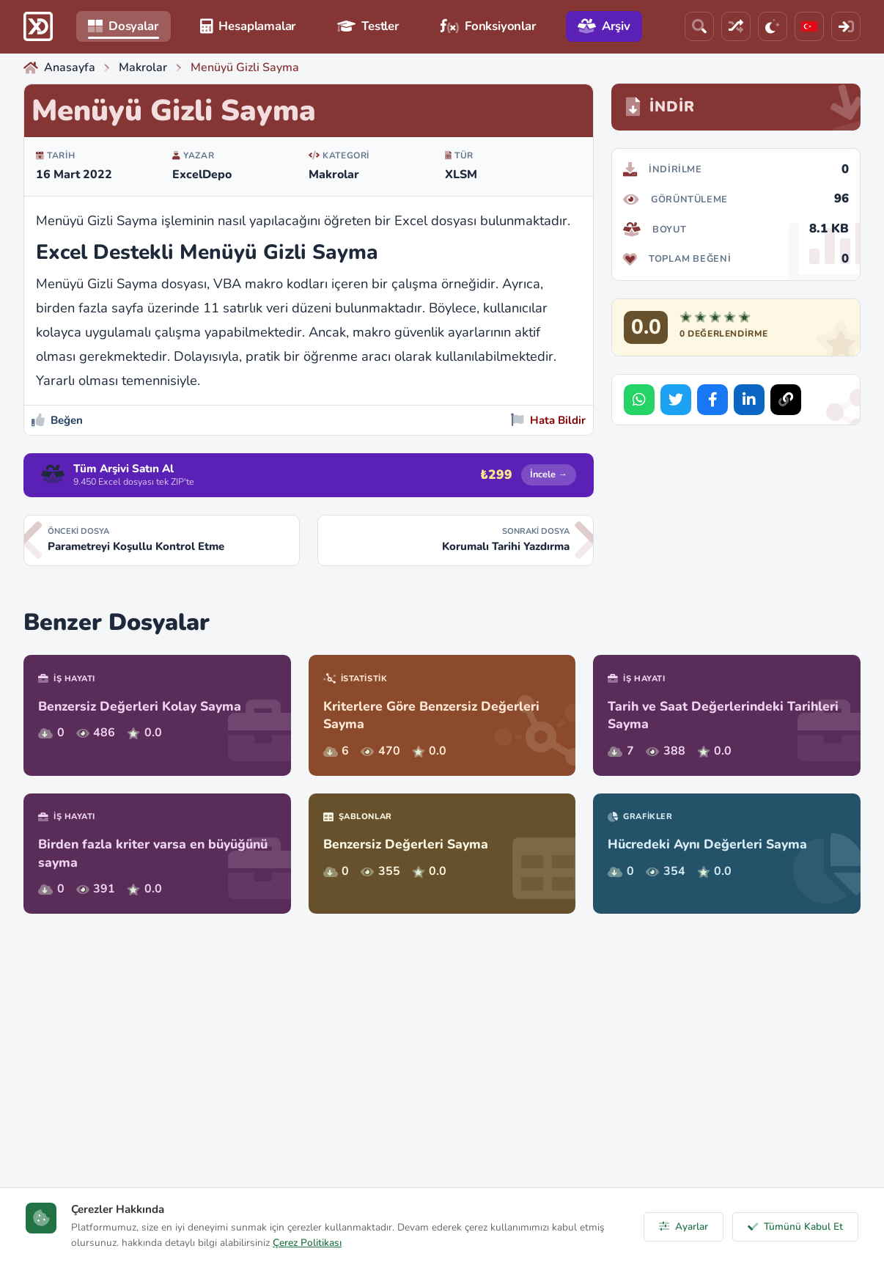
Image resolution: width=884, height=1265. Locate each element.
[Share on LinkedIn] (749, 399)
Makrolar (334, 174)
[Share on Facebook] (712, 399)
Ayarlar (683, 1226)
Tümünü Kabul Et (795, 1226)
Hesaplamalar (248, 26)
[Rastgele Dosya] (736, 26)
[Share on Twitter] (675, 399)
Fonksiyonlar (489, 26)
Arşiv (604, 26)
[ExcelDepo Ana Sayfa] (38, 26)
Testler (368, 26)
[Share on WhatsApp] (639, 399)
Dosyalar (123, 26)
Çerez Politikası (307, 1243)
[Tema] (772, 26)
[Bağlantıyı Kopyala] (785, 399)
